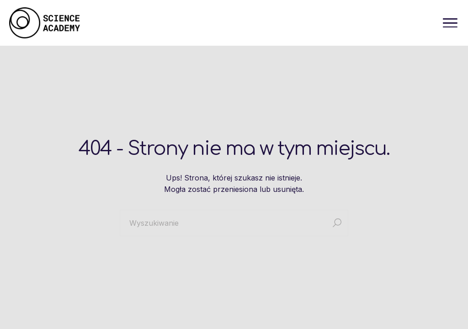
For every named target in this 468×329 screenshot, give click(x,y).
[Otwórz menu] (450, 23)
